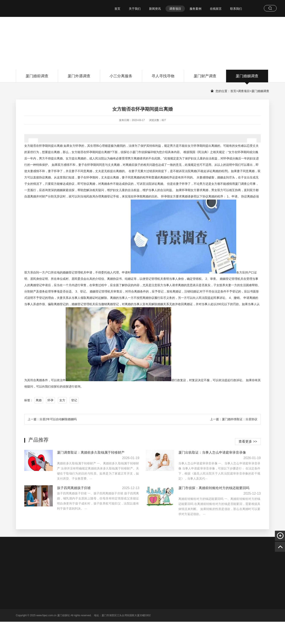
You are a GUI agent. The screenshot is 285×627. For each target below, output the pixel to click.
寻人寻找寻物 (163, 78)
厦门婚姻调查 (247, 78)
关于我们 (135, 8)
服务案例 (195, 8)
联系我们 (236, 8)
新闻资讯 (155, 8)
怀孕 (50, 400)
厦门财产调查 (205, 78)
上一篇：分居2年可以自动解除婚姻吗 (52, 419)
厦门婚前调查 (37, 78)
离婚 (39, 400)
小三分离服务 (121, 78)
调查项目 (175, 8)
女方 (62, 400)
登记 (74, 400)
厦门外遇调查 (79, 78)
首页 (117, 8)
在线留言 (216, 8)
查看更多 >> (248, 441)
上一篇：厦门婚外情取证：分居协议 (233, 419)
